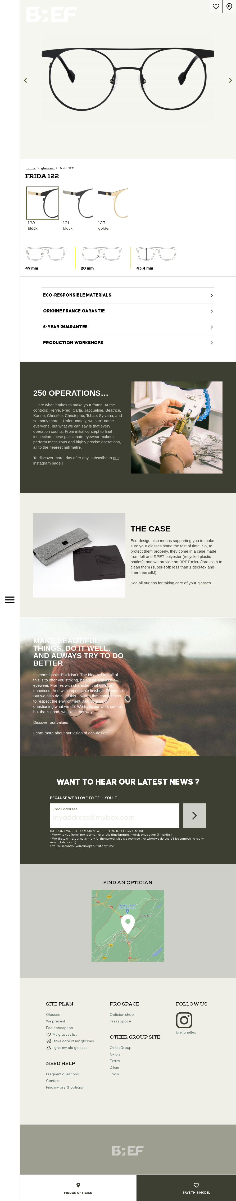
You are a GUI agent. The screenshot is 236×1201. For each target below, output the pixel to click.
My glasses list (65, 1034)
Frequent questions (62, 1074)
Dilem (114, 1068)
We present (55, 1021)
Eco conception (59, 1028)
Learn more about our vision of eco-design (70, 733)
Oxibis (115, 1054)
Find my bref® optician (65, 1087)
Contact (53, 1081)
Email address (65, 809)
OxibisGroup (120, 1048)
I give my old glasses (70, 1048)
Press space (120, 1021)
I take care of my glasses (73, 1041)
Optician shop (122, 1015)
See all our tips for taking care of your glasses (171, 583)
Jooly (114, 1074)
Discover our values (50, 722)
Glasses (53, 1015)
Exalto (115, 1061)
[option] (128, 79)
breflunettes (186, 1032)
